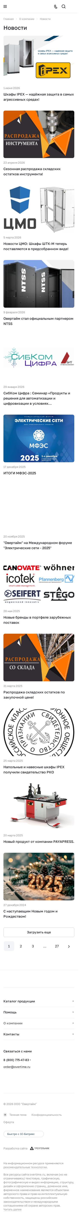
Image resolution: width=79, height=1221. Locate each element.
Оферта (8, 1122)
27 (57, 946)
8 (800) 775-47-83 (16, 1060)
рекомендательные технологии (25, 1167)
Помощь (9, 1012)
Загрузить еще (39, 932)
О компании (12, 1023)
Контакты (11, 1034)
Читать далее (12, 1209)
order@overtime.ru (16, 1067)
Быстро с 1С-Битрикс (21, 1134)
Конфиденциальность (46, 1114)
